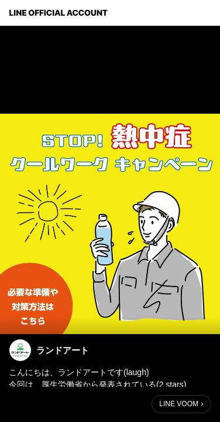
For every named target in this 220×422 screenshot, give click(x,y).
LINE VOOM (178, 404)
